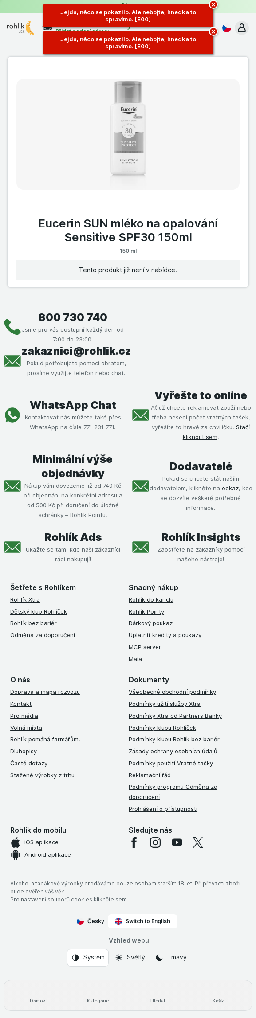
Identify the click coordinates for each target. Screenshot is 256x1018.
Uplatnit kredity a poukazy (165, 634)
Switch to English (142, 921)
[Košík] (218, 995)
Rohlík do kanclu (151, 599)
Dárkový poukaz (151, 622)
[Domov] (37, 995)
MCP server (145, 646)
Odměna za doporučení (42, 634)
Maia (135, 658)
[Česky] (225, 28)
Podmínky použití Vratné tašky (171, 763)
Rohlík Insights (200, 537)
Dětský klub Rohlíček (38, 611)
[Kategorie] (98, 995)
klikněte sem (110, 899)
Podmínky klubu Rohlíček (162, 727)
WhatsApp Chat (73, 405)
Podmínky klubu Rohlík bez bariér (174, 739)
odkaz (230, 488)
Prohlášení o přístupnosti (163, 808)
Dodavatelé (200, 466)
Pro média (24, 715)
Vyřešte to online (200, 395)
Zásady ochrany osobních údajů (173, 751)
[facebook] (134, 842)
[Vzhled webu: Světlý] (129, 958)
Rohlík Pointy (146, 611)
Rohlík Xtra (25, 599)
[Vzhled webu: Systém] (88, 958)
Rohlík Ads (73, 537)
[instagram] (155, 842)
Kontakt (21, 703)
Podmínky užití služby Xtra (165, 703)
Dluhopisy (23, 751)
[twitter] (198, 842)
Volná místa (26, 727)
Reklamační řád (150, 775)
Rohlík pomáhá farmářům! (45, 739)
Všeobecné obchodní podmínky (172, 691)
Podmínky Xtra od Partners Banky (175, 715)
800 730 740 (72, 317)
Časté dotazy (28, 763)
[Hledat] (158, 995)
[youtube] (176, 842)
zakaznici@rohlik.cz (76, 351)
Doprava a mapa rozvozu (45, 691)
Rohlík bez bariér (33, 622)
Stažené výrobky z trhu (42, 775)
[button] (242, 28)
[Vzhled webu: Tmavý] (171, 958)
